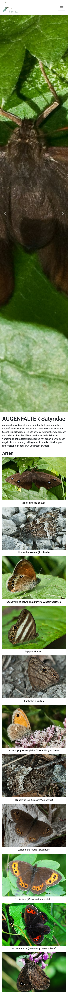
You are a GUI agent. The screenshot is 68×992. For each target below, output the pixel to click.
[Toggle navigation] (62, 7)
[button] (5, 213)
